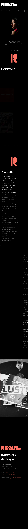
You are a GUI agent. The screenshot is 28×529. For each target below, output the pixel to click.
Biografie (12, 11)
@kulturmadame (15, 478)
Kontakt (4, 13)
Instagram (20, 11)
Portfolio (4, 11)
